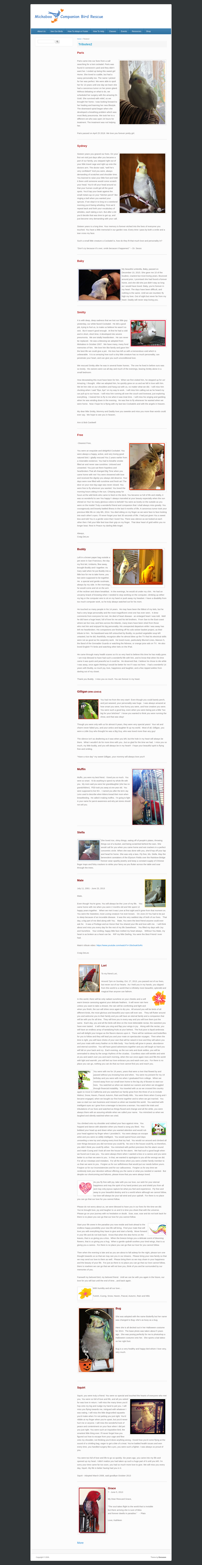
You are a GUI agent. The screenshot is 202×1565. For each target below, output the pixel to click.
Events (124, 31)
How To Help (98, 31)
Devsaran (162, 1557)
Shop (148, 31)
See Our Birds (56, 31)
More (80, 1542)
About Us (41, 31)
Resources (136, 31)
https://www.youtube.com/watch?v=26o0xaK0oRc (120, 945)
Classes (112, 31)
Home (79, 39)
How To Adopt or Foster (78, 31)
